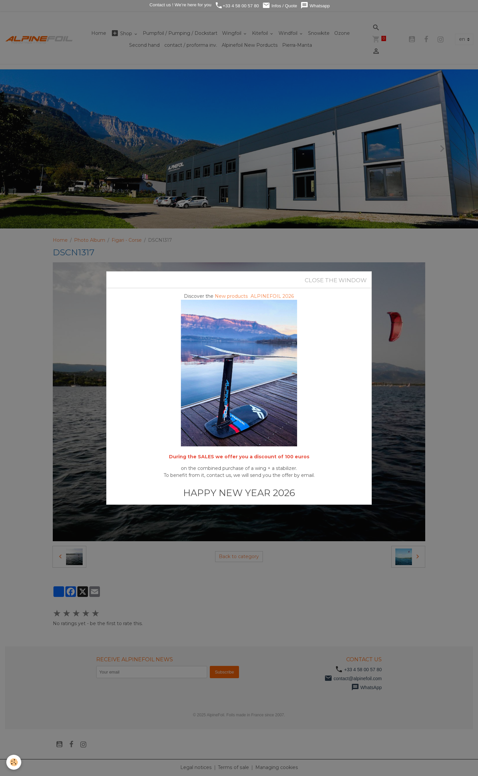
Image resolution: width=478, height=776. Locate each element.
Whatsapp (315, 5)
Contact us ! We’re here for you (179, 4)
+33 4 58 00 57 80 (237, 5)
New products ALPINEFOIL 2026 (254, 296)
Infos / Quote (279, 5)
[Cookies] (14, 762)
